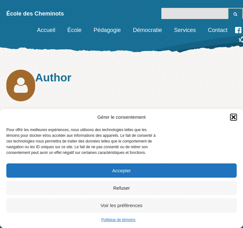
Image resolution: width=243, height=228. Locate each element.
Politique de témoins (118, 220)
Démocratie (147, 30)
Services (185, 30)
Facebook (238, 30)
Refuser (121, 188)
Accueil (46, 30)
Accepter (121, 170)
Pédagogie (107, 30)
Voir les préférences (122, 205)
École (74, 30)
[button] (233, 117)
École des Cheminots (35, 13)
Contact (217, 30)
